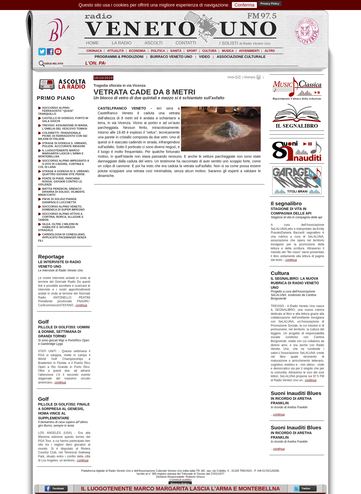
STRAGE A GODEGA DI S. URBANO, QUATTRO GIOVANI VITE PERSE (65, 173)
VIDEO (204, 57)
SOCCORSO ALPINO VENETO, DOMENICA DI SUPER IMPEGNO (63, 208)
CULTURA (209, 51)
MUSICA (228, 51)
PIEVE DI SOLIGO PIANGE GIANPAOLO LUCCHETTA (59, 200)
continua (291, 260)
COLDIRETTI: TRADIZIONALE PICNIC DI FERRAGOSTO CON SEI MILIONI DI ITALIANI (62, 135)
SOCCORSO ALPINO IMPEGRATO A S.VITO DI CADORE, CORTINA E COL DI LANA (63, 163)
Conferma (244, 5)
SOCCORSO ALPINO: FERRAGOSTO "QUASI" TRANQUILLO (56, 110)
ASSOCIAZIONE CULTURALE (241, 57)
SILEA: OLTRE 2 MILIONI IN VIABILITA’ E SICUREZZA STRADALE (58, 227)
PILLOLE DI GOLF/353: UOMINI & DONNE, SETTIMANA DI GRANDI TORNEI (64, 331)
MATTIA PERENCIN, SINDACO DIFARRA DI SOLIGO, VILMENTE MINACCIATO (61, 191)
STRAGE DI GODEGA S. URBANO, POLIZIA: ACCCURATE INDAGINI (64, 145)
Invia (235, 77)
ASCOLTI (153, 43)
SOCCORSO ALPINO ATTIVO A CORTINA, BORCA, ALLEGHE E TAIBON (60, 216)
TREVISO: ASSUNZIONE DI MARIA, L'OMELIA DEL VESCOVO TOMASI (65, 127)
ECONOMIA (137, 51)
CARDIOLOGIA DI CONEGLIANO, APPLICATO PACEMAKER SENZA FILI (62, 237)
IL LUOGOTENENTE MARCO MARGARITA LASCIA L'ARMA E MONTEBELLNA (60, 153)
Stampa (252, 77)
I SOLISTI (244, 43)
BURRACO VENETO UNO (171, 57)
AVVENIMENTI (249, 51)
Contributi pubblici (180, 479)
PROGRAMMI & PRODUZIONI (119, 57)
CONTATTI (185, 43)
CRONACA (94, 51)
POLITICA (158, 51)
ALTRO (269, 51)
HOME (92, 43)
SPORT (192, 51)
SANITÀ (176, 51)
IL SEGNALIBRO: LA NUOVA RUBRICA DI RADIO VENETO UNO (295, 282)
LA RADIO (121, 43)
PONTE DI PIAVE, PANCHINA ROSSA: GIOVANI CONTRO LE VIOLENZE (60, 181)
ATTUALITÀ (115, 51)
